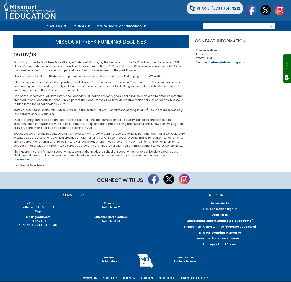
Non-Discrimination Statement (220, 238)
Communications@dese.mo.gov (220, 62)
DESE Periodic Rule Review (194, 277)
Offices (83, 26)
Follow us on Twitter (267, 10)
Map (38, 211)
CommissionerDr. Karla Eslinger (185, 259)
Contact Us (147, 277)
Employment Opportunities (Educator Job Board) (220, 227)
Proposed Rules (167, 277)
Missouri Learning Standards (220, 232)
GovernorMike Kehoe (109, 259)
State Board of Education (123, 26)
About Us (58, 26)
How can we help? (287, 65)
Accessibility (220, 203)
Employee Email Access (220, 244)
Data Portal (220, 215)
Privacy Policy (90, 277)
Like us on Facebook (253, 10)
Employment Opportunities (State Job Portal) (220, 221)
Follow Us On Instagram (282, 10)
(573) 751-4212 (225, 8)
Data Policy (129, 277)
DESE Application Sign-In (220, 209)
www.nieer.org (29, 159)
